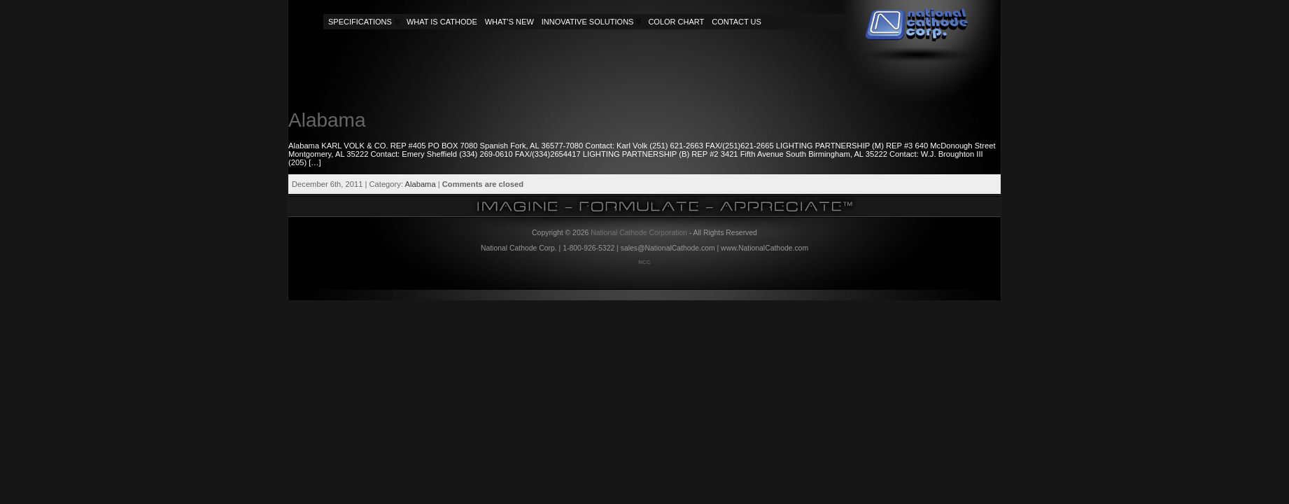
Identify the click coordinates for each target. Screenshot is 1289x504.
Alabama (327, 120)
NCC (644, 262)
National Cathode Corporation (639, 233)
